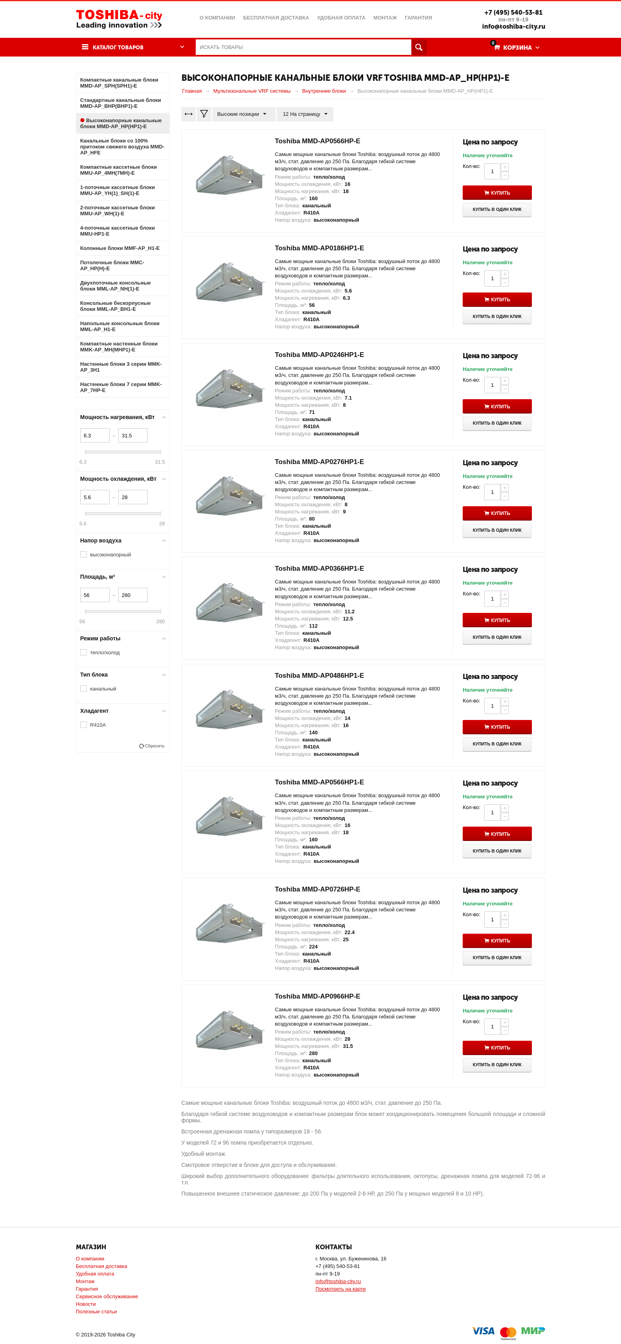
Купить (503, 193)
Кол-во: (471, 166)
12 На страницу (302, 114)
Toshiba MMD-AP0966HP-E (320, 997)
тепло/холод (105, 652)
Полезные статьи (96, 1312)
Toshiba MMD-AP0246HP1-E (322, 355)
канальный (103, 689)
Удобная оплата (95, 1274)
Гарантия (87, 1289)
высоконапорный (110, 555)
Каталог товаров (121, 47)
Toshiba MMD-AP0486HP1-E (322, 676)
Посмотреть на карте (340, 1289)
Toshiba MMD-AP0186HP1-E (322, 248)
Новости (86, 1304)
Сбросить (154, 745)
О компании (90, 1259)
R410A (98, 725)
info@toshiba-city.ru (511, 26)
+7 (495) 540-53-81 (511, 12)
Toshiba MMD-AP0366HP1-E (322, 569)
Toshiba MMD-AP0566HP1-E (322, 782)
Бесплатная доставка (101, 1266)
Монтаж (85, 1281)
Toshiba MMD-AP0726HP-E (320, 889)
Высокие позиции (242, 114)
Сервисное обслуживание (107, 1296)
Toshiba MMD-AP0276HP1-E (322, 462)
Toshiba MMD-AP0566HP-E (320, 141)
